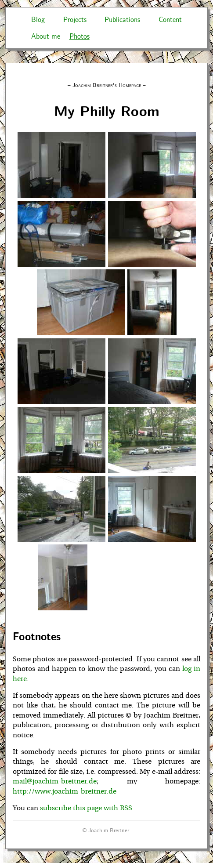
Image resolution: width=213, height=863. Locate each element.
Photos (79, 36)
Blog (38, 19)
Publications (122, 19)
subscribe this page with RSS (86, 808)
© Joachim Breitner (106, 830)
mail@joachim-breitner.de (55, 781)
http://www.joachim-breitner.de (64, 791)
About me (45, 36)
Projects (75, 19)
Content (170, 19)
